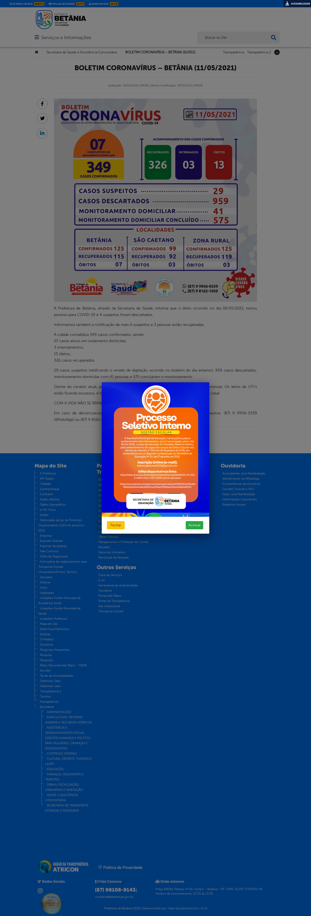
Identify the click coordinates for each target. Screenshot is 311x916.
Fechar (116, 525)
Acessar (194, 525)
